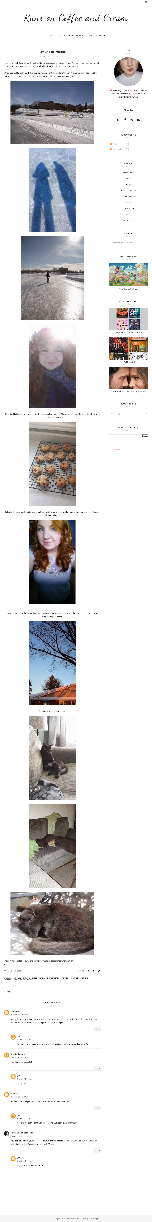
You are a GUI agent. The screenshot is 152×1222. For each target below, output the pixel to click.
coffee (128, 202)
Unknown (15, 1011)
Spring (21, 980)
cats (25, 978)
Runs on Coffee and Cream (76, 17)
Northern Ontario (79, 978)
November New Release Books (129, 332)
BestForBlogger (94, 1219)
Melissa (14, 1093)
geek (128, 214)
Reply (98, 1029)
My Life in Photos (59, 978)
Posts (113, 144)
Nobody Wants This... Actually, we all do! (129, 391)
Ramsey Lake (11, 980)
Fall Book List (129, 362)
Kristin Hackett (18, 1054)
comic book (128, 208)
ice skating (44, 978)
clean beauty (128, 196)
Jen (18, 1036)
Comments (116, 149)
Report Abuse (114, 449)
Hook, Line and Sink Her (22, 1133)
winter (30, 980)
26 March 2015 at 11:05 (19, 1136)
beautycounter (128, 190)
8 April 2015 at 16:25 (24, 1039)
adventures (128, 172)
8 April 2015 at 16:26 (24, 1161)
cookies (33, 978)
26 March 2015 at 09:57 (19, 1097)
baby (128, 178)
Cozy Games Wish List (128, 289)
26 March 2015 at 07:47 (19, 1015)
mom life (128, 220)
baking (128, 184)
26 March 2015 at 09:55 (19, 1057)
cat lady (16, 978)
